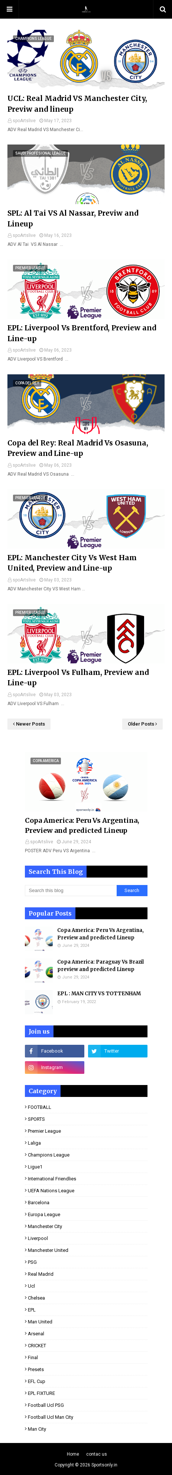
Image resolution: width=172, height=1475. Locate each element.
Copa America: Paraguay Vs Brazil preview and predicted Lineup (100, 966)
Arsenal (36, 1333)
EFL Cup (36, 1381)
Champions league (48, 1155)
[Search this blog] (71, 890)
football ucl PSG (46, 1405)
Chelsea (36, 1298)
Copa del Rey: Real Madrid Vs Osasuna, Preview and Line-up (77, 448)
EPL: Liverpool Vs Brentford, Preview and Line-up (81, 333)
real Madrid (40, 1274)
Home (73, 1454)
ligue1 (35, 1167)
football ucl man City (50, 1417)
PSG (32, 1262)
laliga (34, 1143)
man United (40, 1322)
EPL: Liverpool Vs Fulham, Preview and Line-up (78, 678)
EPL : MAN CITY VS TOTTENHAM (99, 993)
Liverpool (38, 1238)
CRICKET (37, 1345)
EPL (32, 1310)
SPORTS (36, 1119)
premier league (44, 1131)
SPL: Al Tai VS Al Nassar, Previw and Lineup (72, 218)
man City (37, 1429)
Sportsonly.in (104, 1465)
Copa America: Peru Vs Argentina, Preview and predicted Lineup (82, 825)
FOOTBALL (39, 1107)
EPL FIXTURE (41, 1393)
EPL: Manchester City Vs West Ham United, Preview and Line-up (72, 563)
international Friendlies (52, 1178)
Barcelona (38, 1202)
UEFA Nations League (51, 1190)
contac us (96, 1454)
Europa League (44, 1214)
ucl (31, 1286)
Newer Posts (30, 724)
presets (36, 1369)
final (33, 1357)
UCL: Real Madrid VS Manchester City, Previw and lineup (77, 104)
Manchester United (48, 1250)
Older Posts (141, 724)
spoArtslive (24, 120)
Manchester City (45, 1226)
